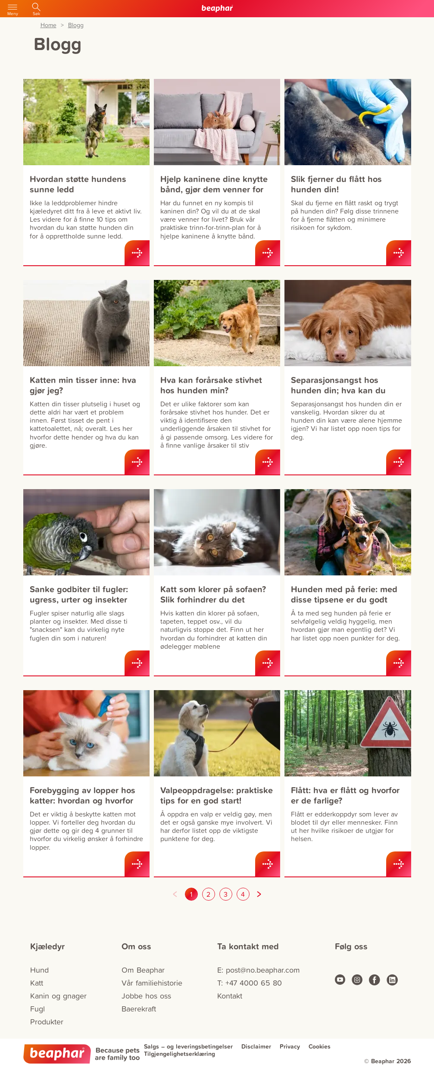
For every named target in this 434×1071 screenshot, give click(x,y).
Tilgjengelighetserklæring (179, 1053)
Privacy (290, 1046)
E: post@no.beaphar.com (258, 969)
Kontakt (229, 995)
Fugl (37, 1008)
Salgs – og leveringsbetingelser (188, 1046)
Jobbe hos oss (146, 995)
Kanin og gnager (58, 995)
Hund (39, 969)
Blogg (76, 25)
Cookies (320, 1046)
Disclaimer (256, 1046)
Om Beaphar (143, 969)
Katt (36, 982)
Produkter (46, 1021)
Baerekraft (139, 1008)
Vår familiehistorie (152, 982)
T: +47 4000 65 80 (249, 982)
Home (48, 25)
